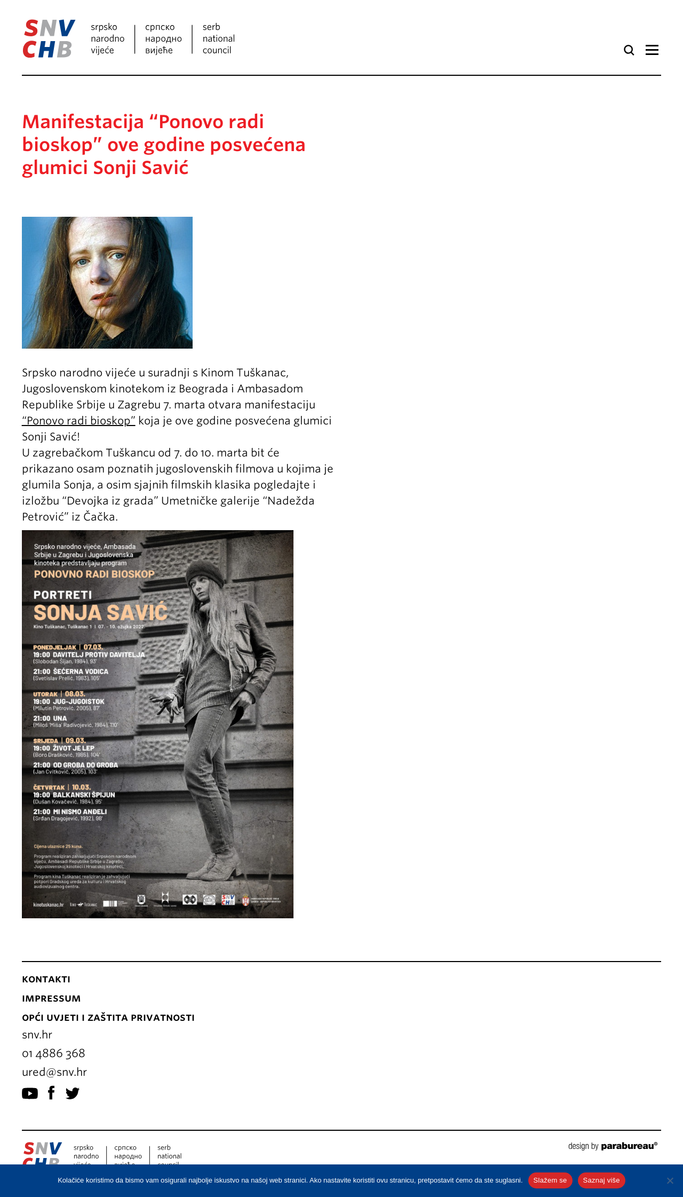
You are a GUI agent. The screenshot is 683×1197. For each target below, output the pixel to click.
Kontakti (46, 978)
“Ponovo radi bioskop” (79, 420)
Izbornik (651, 50)
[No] (669, 1180)
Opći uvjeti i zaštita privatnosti (108, 1017)
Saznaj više (601, 1180)
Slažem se (550, 1180)
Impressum (51, 997)
